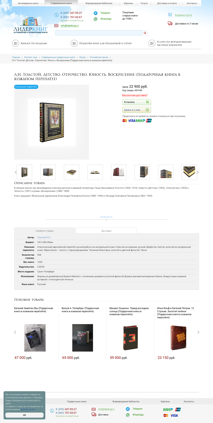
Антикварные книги (28, 3)
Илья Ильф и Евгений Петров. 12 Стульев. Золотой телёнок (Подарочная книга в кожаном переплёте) (175, 313)
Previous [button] (16, 172)
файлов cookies (28, 409)
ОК (24, 415)
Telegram (105, 12)
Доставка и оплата (167, 3)
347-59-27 (71, 12)
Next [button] (197, 172)
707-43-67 (71, 17)
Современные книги (61, 3)
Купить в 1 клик (136, 109)
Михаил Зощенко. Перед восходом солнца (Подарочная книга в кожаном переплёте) (129, 311)
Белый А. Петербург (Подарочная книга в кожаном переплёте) (80, 310)
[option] (51, 122)
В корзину (136, 102)
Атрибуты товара (44, 231)
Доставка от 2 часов (186, 23)
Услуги (144, 3)
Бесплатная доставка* (135, 95)
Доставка (106, 231)
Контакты (192, 3)
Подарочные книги (76, 401)
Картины (128, 3)
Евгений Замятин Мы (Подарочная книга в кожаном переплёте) (33, 310)
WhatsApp (105, 18)
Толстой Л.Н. (44, 237)
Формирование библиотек (98, 3)
